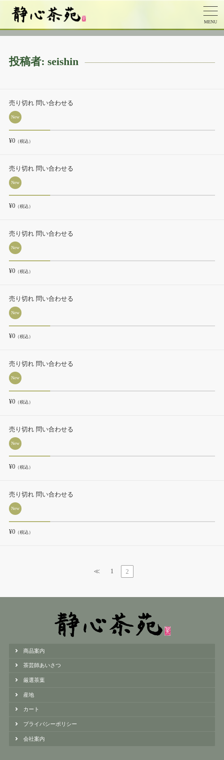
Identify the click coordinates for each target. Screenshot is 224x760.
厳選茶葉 (34, 680)
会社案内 (34, 739)
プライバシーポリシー (50, 724)
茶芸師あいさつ (42, 665)
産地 (28, 695)
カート (31, 709)
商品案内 (34, 651)
